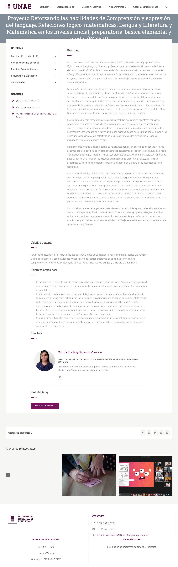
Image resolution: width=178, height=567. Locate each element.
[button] (166, 7)
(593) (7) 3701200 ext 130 (28, 101)
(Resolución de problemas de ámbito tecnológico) (132, 547)
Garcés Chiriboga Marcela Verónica (80, 352)
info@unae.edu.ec (106, 529)
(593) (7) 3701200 (106, 523)
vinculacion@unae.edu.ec (28, 107)
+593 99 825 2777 (46, 559)
